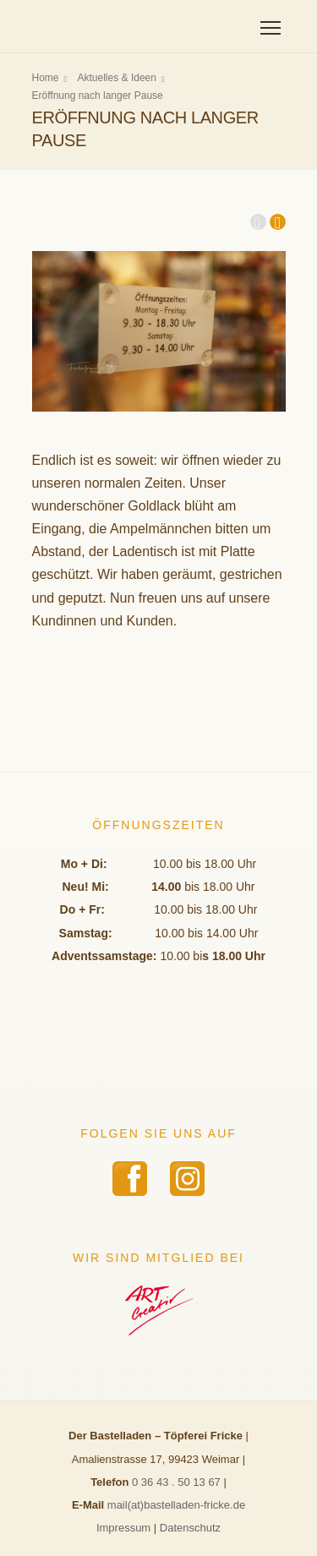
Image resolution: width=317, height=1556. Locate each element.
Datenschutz (190, 1527)
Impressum (123, 1527)
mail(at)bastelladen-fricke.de (176, 1505)
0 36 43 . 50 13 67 (176, 1482)
